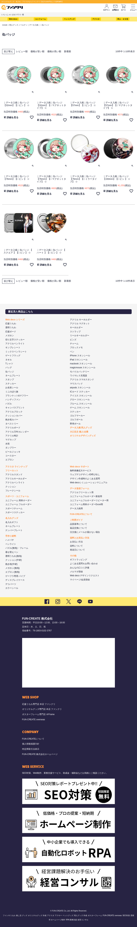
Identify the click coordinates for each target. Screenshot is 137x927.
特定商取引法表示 (30, 749)
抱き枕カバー (11, 419)
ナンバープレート (13, 530)
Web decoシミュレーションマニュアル (88, 482)
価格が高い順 (54, 51)
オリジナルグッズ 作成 (37, 915)
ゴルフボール (76, 419)
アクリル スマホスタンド (82, 379)
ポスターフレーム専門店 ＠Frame (38, 714)
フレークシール (12, 490)
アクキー (58, 915)
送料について (76, 546)
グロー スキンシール (80, 399)
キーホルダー (76, 327)
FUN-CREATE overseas (33, 719)
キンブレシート (12, 347)
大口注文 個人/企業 (79, 432)
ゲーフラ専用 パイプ (15, 576)
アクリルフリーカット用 (81, 492)
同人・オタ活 (122, 19)
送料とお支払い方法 (79, 538)
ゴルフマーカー (77, 415)
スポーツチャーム (13, 508)
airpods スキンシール (80, 387)
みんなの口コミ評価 (79, 567)
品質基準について (78, 524)
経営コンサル (83, 920)
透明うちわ (10, 327)
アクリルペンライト (15, 343)
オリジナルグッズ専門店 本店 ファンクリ (42, 709)
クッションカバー (13, 415)
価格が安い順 (37, 51)
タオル (8, 359)
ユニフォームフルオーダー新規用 (86, 496)
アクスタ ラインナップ (16, 466)
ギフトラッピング (78, 559)
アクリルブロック (13, 411)
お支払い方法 (76, 541)
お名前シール (11, 387)
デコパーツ (10, 584)
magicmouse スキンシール (82, 367)
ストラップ (75, 331)
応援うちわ (10, 323)
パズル (8, 403)
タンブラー (10, 447)
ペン (72, 351)
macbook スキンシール (81, 363)
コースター (10, 455)
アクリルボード (12, 427)
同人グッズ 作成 (80, 915)
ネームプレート (12, 375)
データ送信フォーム (79, 488)
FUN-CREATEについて (81, 514)
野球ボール (75, 423)
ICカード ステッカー (80, 391)
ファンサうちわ (9, 915)
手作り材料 (10, 536)
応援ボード (10, 331)
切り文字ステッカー (15, 339)
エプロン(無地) (12, 572)
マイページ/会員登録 (80, 579)
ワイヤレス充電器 (78, 375)
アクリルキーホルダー (16, 478)
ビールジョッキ (12, 452)
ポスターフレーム (95, 915)
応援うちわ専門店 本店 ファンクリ (38, 704)
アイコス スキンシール (81, 395)
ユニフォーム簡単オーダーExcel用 (86, 504)
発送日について (77, 550)
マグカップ (10, 439)
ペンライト (10, 544)
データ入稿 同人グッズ (81, 427)
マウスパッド (76, 383)
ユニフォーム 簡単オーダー (18, 500)
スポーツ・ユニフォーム (17, 496)
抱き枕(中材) (11, 564)
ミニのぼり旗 (11, 391)
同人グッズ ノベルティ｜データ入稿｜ (24, 25)
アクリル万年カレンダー (17, 432)
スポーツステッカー (15, 512)
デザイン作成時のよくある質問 (85, 478)
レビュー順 (22, 51)
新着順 (67, 51)
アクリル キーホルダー (81, 319)
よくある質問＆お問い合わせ (84, 563)
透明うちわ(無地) (13, 556)
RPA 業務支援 (71, 920)
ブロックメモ (76, 347)
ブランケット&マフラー (16, 395)
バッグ (8, 367)
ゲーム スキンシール (80, 407)
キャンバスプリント (15, 407)
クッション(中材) (13, 560)
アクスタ (96, 19)
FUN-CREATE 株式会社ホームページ (40, 754)
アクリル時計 (11, 435)
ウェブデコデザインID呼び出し (85, 474)
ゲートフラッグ (12, 355)
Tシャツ (9, 363)
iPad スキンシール (79, 359)
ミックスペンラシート (16, 351)
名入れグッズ (11, 518)
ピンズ (73, 339)
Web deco (13, 19)
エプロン (9, 459)
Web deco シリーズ (15, 319)
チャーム (74, 343)
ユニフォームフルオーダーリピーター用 (89, 500)
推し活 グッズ (21, 915)
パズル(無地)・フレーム (16, 548)
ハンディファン (12, 399)
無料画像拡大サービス (80, 470)
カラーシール (11, 588)
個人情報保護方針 (30, 744)
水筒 (7, 443)
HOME (4, 25)
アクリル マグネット (80, 323)
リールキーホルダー (79, 335)
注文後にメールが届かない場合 (85, 532)
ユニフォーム (40, 19)
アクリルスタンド (13, 474)
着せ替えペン (11, 552)
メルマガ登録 (76, 571)
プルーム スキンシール (81, 403)
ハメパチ (9, 540)
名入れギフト (11, 522)
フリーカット (11, 470)
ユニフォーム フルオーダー (18, 504)
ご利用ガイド (76, 520)
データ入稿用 (76, 508)
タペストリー (11, 423)
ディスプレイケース (15, 580)
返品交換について (78, 528)
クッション (10, 486)
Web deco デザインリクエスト (84, 575)
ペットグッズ (69, 19)
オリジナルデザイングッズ (83, 435)
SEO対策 (126, 915)
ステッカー (10, 383)
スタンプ (9, 379)
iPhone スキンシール (80, 355)
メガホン (9, 335)
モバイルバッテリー (79, 371)
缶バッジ (9, 371)
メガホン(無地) (12, 568)
